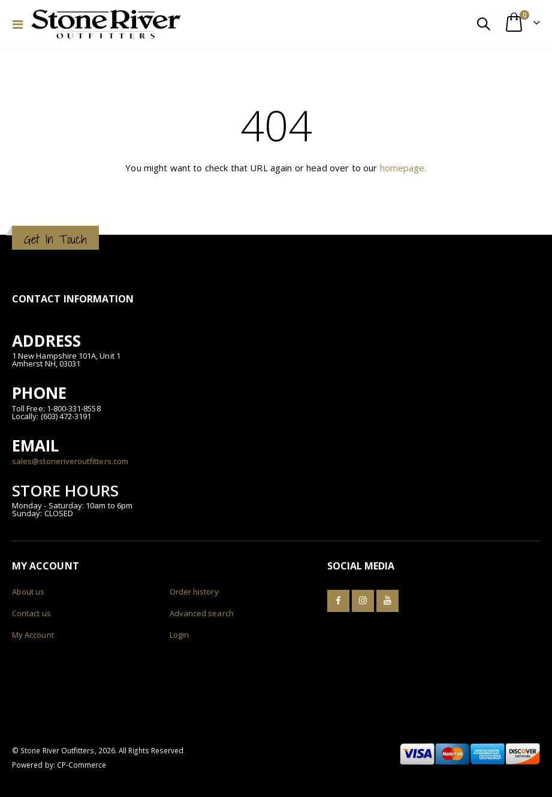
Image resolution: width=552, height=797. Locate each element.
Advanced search (202, 613)
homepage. (403, 168)
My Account (33, 634)
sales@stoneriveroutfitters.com (70, 461)
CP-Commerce (82, 764)
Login (179, 634)
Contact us (31, 613)
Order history (194, 591)
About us (28, 591)
